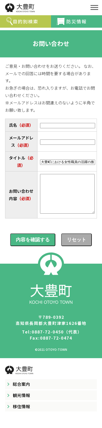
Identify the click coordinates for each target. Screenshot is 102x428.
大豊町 (43, 7)
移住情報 (21, 414)
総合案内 (21, 392)
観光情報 (21, 403)
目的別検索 (25, 21)
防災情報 (76, 21)
